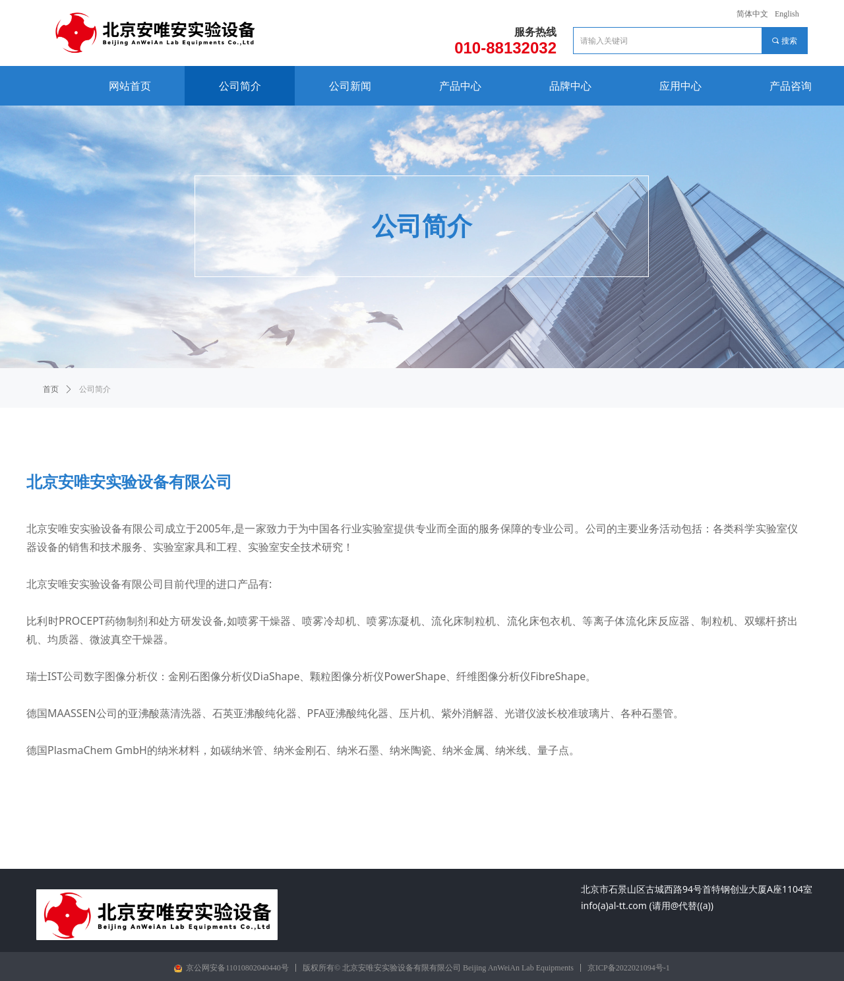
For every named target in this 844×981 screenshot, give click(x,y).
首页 (51, 389)
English (787, 13)
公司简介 (95, 389)
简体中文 (752, 13)
